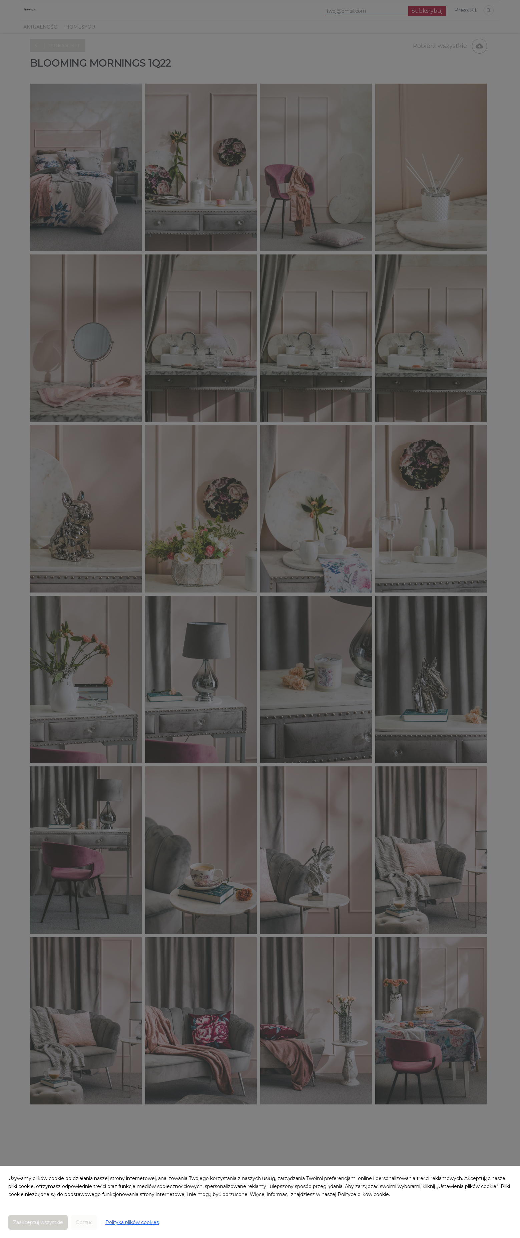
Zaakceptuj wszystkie (38, 1222)
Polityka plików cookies (132, 1222)
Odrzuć (84, 1222)
